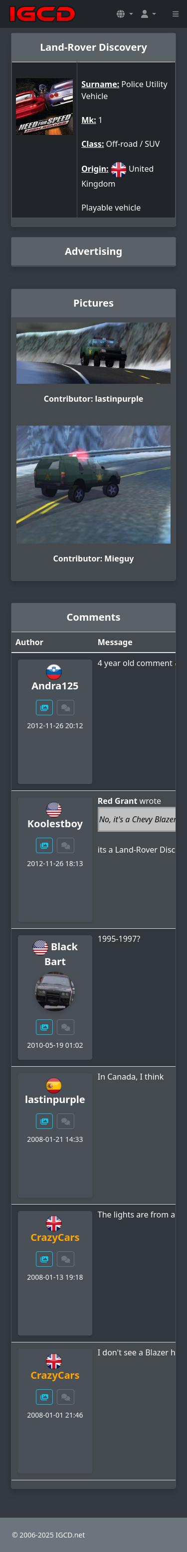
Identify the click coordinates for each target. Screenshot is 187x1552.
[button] (125, 14)
